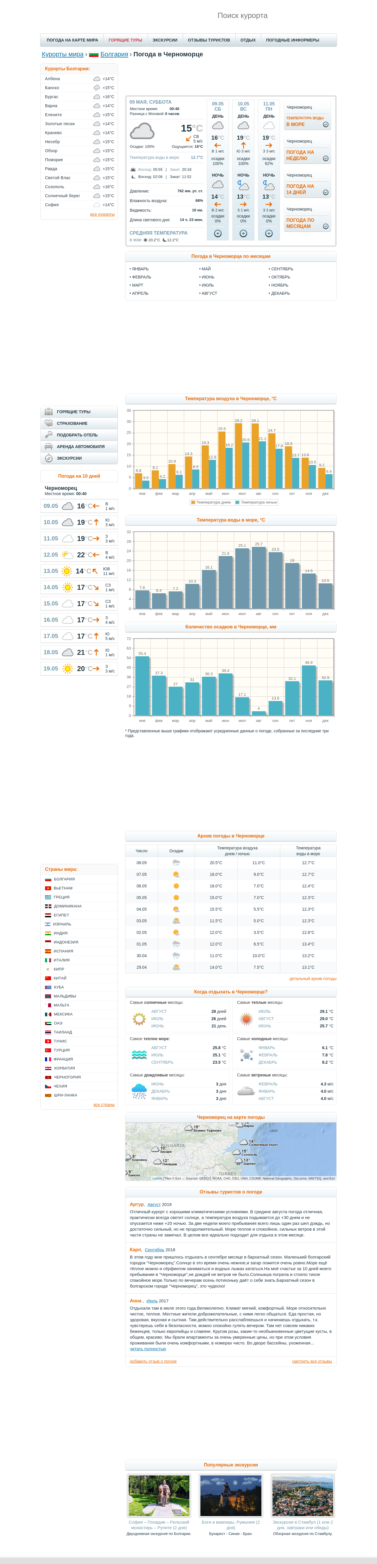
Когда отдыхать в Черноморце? (231, 991)
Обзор (51, 150)
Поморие (54, 159)
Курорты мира (63, 54)
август (209, 293)
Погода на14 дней (300, 189)
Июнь (157, 1026)
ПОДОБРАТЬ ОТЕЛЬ (77, 435)
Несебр (52, 141)
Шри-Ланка (65, 1095)
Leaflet (157, 1178)
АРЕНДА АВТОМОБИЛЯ (81, 446)
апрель (140, 293)
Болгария (114, 54)
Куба (59, 987)
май (206, 269)
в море (305, 121)
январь (140, 269)
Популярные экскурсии (231, 1464)
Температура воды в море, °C (231, 519)
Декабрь (267, 1062)
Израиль (62, 924)
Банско (52, 87)
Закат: (175, 169)
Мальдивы (65, 996)
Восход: (145, 169)
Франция (63, 1059)
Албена (52, 78)
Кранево (53, 132)
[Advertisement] (231, 76)
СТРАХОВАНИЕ (72, 423)
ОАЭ (58, 1023)
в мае (136, 239)
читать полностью (148, 1348)
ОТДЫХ (248, 40)
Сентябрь (162, 1062)
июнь (208, 277)
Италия (62, 960)
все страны (104, 1104)
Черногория (67, 1077)
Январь (266, 1047)
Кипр (59, 969)
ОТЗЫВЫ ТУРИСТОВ (209, 40)
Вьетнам (63, 888)
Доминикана (68, 906)
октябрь (280, 277)
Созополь (54, 186)
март (137, 285)
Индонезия (66, 942)
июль (208, 285)
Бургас (51, 96)
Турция (62, 1050)
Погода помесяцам (300, 223)
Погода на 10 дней (79, 476)
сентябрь (282, 269)
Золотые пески (60, 123)
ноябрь (279, 285)
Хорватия (64, 1068)
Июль (157, 1018)
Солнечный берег (62, 195)
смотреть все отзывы (312, 1361)
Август (159, 1011)
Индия (61, 933)
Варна (51, 105)
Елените (53, 114)
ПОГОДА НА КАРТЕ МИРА (72, 40)
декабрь (280, 293)
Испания (63, 951)
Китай (60, 978)
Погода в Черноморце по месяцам (230, 256)
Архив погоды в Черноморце (230, 835)
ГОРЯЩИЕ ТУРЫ (125, 40)
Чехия (60, 1086)
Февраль (268, 1055)
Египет (61, 915)
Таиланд (63, 1032)
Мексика (63, 1014)
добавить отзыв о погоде (153, 1361)
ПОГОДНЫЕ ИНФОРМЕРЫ (292, 40)
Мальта (61, 1005)
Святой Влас (58, 177)
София (52, 204)
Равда (51, 168)
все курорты (102, 214)
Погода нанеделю (300, 155)
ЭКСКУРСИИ (165, 40)
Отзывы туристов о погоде (231, 1191)
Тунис (60, 1041)
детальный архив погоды (313, 978)
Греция (62, 897)
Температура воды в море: (155, 157)
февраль (141, 277)
